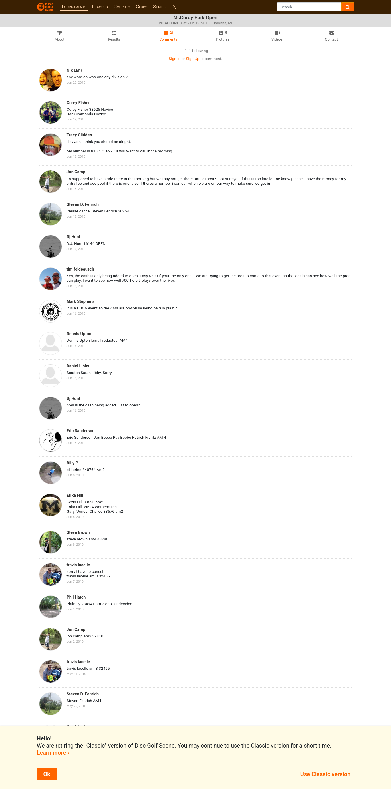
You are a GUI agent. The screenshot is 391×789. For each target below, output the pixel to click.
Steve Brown (78, 532)
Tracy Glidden (79, 135)
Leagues (100, 6)
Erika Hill (75, 495)
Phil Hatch (76, 597)
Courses (122, 6)
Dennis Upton (79, 333)
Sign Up (192, 58)
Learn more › (53, 752)
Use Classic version (325, 774)
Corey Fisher (78, 102)
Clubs (141, 6)
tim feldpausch (80, 269)
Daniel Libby (78, 366)
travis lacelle (78, 565)
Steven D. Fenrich (83, 204)
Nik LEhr (74, 70)
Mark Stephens (81, 301)
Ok (47, 774)
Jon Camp (76, 172)
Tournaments (73, 6)
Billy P (72, 463)
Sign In (174, 58)
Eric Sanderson (81, 430)
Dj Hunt (73, 236)
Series (159, 6)
